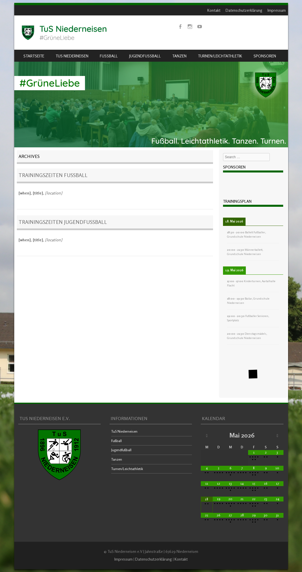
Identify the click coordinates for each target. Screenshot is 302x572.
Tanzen (179, 55)
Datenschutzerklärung (244, 10)
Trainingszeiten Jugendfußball (63, 222)
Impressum (276, 10)
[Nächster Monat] (277, 435)
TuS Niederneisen (72, 55)
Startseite (33, 55)
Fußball (109, 55)
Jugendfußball (145, 55)
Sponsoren (265, 55)
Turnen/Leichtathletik (220, 55)
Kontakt (213, 10)
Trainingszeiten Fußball (53, 175)
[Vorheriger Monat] (206, 435)
